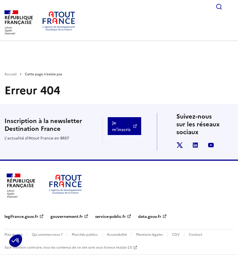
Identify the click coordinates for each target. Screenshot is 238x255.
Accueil (10, 74)
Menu (230, 6)
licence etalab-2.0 (118, 247)
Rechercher (219, 6)
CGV (176, 234)
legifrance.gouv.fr (21, 217)
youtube (211, 145)
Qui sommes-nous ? (47, 234)
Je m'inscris (121, 126)
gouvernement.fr (67, 217)
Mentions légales (149, 234)
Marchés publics (85, 234)
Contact (195, 234)
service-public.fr (110, 217)
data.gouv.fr (149, 217)
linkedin (195, 145)
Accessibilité (117, 234)
